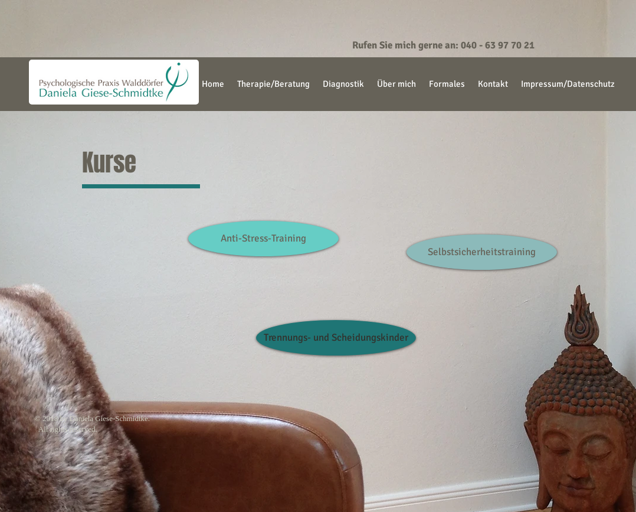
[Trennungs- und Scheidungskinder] (336, 338)
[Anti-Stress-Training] (263, 238)
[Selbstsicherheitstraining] (481, 252)
